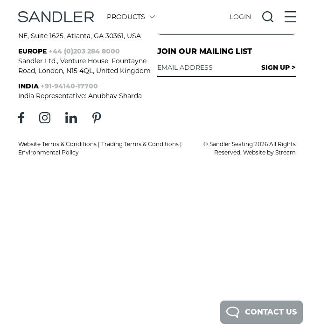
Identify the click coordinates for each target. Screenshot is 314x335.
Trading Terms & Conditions (140, 144)
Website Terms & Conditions (57, 144)
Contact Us (261, 312)
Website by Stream (269, 152)
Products (130, 17)
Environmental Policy (48, 152)
